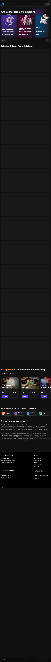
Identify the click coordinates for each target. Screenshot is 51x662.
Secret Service (8, 456)
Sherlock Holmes (9, 550)
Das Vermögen (8, 362)
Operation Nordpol (10, 268)
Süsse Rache (8, 127)
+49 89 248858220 (43, 1)
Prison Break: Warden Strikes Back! (17, 503)
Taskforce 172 (8, 221)
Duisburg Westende (10, 409)
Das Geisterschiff (10, 597)
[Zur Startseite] (2, 4)
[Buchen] (5, 92)
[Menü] (47, 4)
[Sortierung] (47, 40)
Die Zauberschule (10, 644)
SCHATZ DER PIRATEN (11, 174)
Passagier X (7, 315)
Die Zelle (6, 80)
